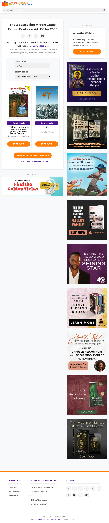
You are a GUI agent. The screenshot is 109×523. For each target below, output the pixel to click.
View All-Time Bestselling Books (33, 162)
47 (47, 127)
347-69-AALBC (38, 504)
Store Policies (14, 496)
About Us (12, 487)
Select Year (20, 61)
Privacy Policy (14, 492)
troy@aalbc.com (39, 500)
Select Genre (21, 72)
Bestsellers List (40, 46)
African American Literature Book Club (47, 519)
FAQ (32, 496)
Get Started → (87, 51)
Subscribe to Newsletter (41, 487)
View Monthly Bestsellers (33, 155)
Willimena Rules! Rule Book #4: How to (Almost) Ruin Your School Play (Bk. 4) (19, 130)
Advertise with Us (38, 492)
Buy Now (18, 144)
